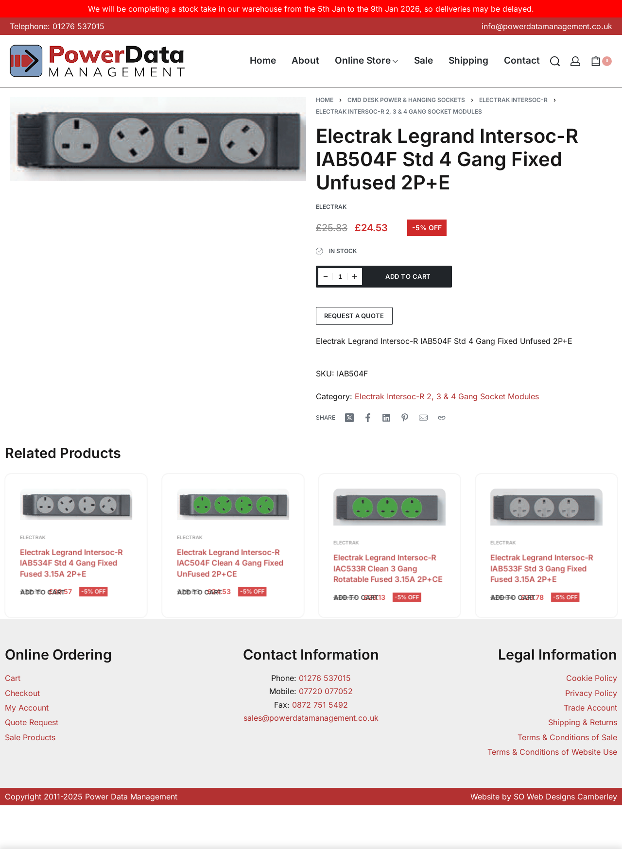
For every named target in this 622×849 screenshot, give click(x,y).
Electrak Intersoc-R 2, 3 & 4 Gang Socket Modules (399, 111)
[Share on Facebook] (367, 417)
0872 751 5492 (320, 705)
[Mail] (423, 417)
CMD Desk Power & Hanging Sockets (406, 99)
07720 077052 (326, 691)
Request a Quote (354, 316)
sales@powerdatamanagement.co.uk (311, 718)
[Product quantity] (340, 277)
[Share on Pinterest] (404, 417)
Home (324, 99)
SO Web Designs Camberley (565, 796)
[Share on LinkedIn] (386, 417)
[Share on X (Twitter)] (349, 417)
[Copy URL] (441, 417)
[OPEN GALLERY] (158, 139)
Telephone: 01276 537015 (57, 26)
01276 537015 (325, 678)
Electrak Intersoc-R (513, 99)
